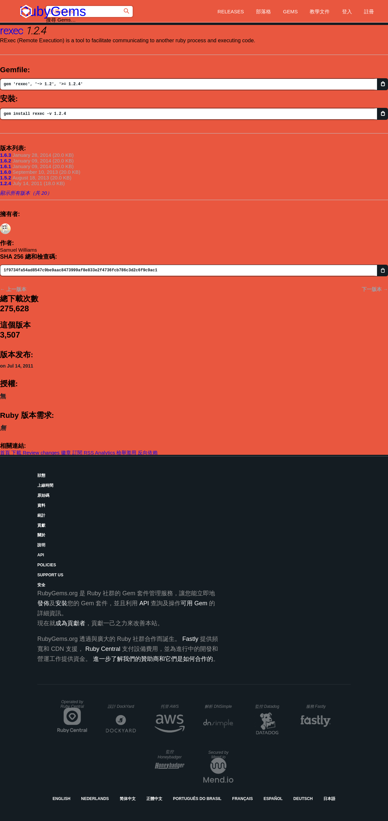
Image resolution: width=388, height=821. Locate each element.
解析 (218, 706)
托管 (170, 706)
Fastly (190, 639)
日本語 (329, 798)
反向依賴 (148, 452)
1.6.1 (5, 166)
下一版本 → (375, 289)
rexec (11, 31)
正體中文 (154, 798)
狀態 (41, 475)
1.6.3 (5, 155)
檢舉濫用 (126, 452)
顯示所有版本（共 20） (26, 193)
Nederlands (95, 798)
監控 (267, 706)
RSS (89, 452)
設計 (121, 706)
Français (242, 798)
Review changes (41, 452)
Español (273, 798)
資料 (41, 505)
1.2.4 (5, 183)
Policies (46, 565)
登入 (347, 11)
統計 (41, 515)
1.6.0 (5, 172)
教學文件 (320, 11)
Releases (231, 11)
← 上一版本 (13, 289)
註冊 (369, 11)
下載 (16, 452)
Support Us (50, 575)
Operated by (72, 704)
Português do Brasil (197, 798)
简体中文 (128, 798)
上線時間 (45, 485)
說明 (41, 545)
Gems (290, 11)
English (61, 798)
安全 (41, 585)
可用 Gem (194, 603)
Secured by (218, 754)
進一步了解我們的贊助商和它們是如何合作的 (153, 659)
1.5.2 (5, 177)
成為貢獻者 (70, 623)
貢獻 (41, 525)
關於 (41, 535)
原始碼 (43, 495)
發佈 (43, 603)
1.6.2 (5, 160)
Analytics (105, 452)
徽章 (66, 452)
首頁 (5, 452)
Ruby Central (102, 649)
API (40, 555)
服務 (316, 706)
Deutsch (303, 798)
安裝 (61, 603)
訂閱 (77, 452)
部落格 (263, 11)
